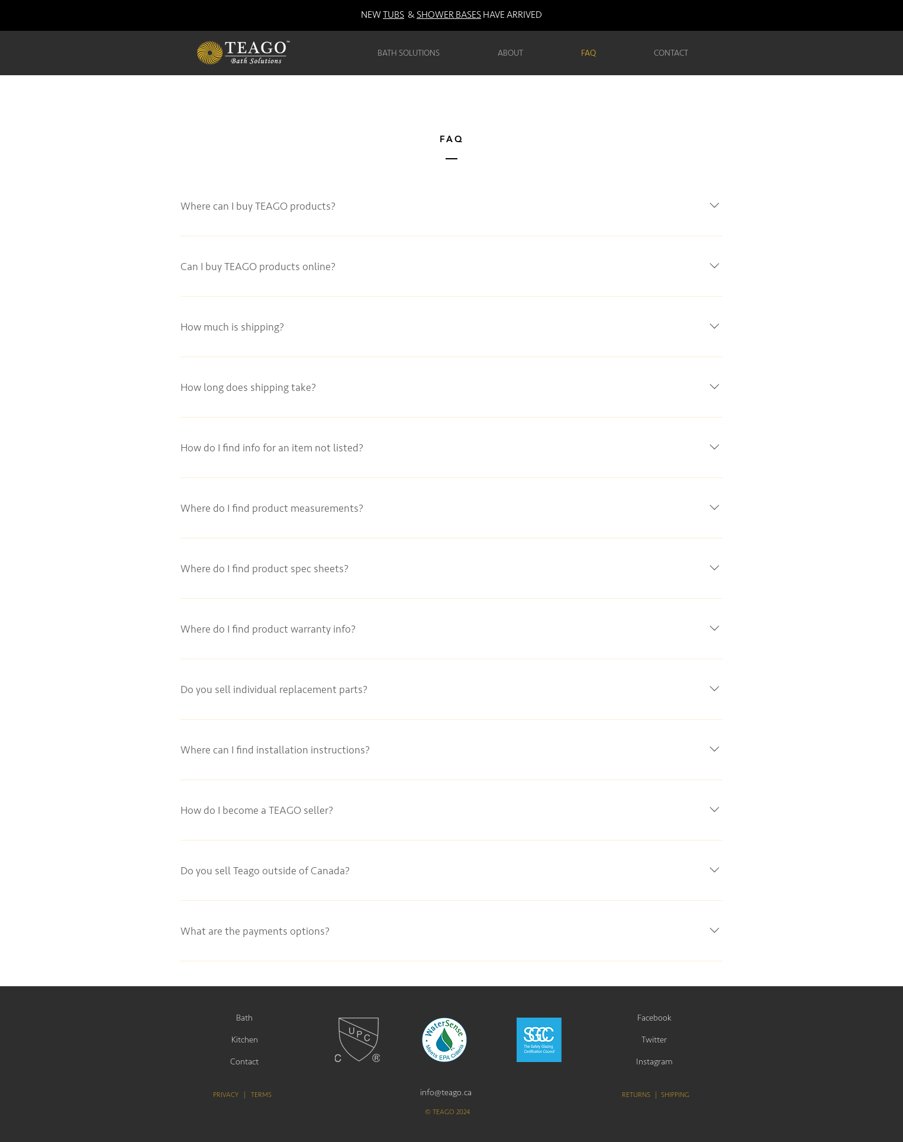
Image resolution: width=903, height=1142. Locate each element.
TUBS (393, 15)
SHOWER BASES (449, 15)
